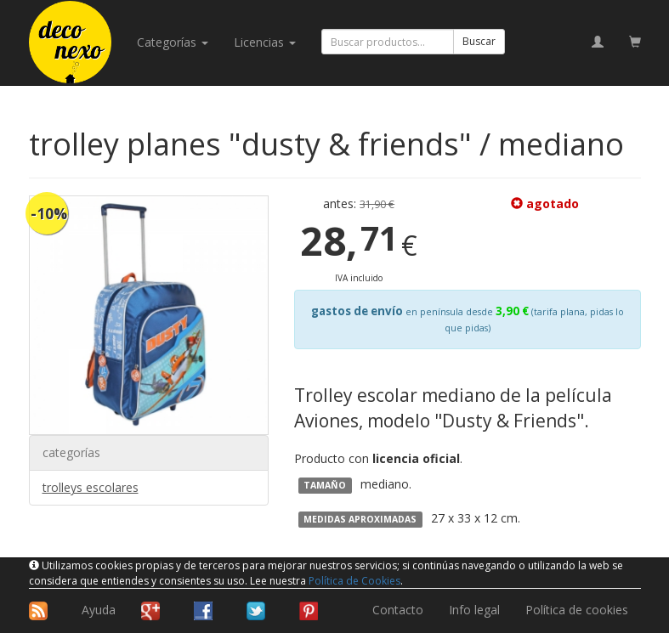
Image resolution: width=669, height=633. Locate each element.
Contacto (397, 610)
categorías (172, 42)
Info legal (474, 610)
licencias (265, 42)
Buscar (479, 41)
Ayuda (99, 610)
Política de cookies (576, 610)
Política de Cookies (354, 581)
